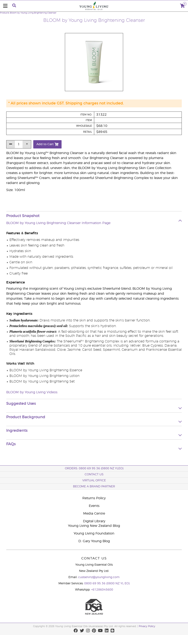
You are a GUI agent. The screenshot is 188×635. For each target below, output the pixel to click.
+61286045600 (102, 589)
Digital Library (94, 521)
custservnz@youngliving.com (99, 577)
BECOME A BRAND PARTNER (94, 486)
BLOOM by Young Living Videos (31, 392)
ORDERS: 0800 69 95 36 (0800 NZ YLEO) (94, 468)
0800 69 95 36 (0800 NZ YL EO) (107, 583)
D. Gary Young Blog (94, 541)
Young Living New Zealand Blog (94, 525)
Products (4, 13)
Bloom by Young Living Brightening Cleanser (33, 13)
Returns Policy (94, 498)
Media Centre (94, 513)
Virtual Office (94, 480)
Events (94, 506)
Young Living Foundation (94, 533)
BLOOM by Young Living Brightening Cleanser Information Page (58, 223)
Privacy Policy (147, 626)
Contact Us (94, 474)
